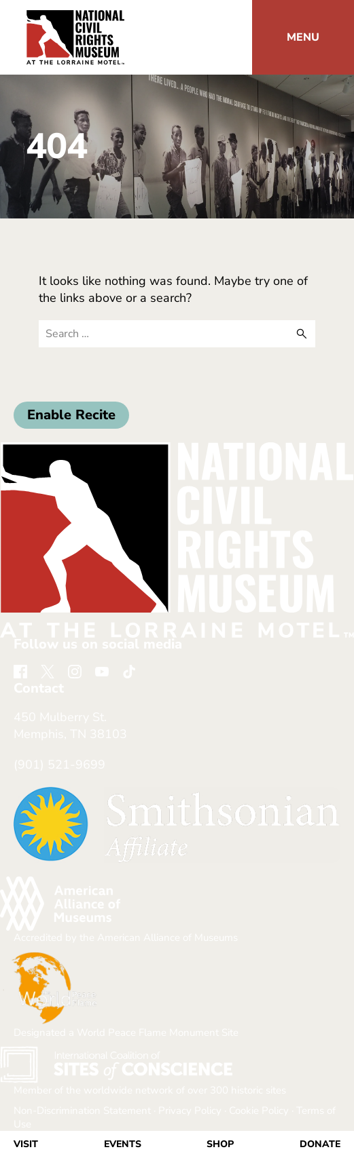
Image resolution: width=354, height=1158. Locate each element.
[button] (303, 37)
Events (122, 1144)
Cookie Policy (259, 1110)
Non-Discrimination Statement (82, 1110)
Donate (320, 1144)
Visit (26, 1144)
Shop (220, 1144)
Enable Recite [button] (71, 415)
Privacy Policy (190, 1110)
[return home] (75, 18)
